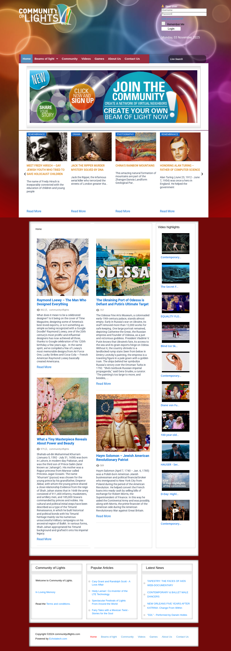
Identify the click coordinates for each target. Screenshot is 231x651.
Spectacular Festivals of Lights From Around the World (109, 602)
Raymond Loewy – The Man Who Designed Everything (61, 302)
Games (99, 58)
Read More (34, 211)
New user (171, 6)
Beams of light (46, 58)
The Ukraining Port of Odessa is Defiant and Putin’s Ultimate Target (122, 302)
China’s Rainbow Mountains (135, 165)
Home (27, 58)
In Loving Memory (45, 592)
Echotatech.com (51, 638)
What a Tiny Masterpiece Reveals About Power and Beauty (62, 441)
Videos (86, 58)
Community (70, 58)
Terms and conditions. (52, 603)
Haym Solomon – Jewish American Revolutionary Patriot (122, 458)
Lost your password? (172, 18)
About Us (114, 58)
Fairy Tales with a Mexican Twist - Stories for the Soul (110, 612)
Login (171, 28)
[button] (46, 58)
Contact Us (132, 58)
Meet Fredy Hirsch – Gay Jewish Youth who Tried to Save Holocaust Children (46, 170)
